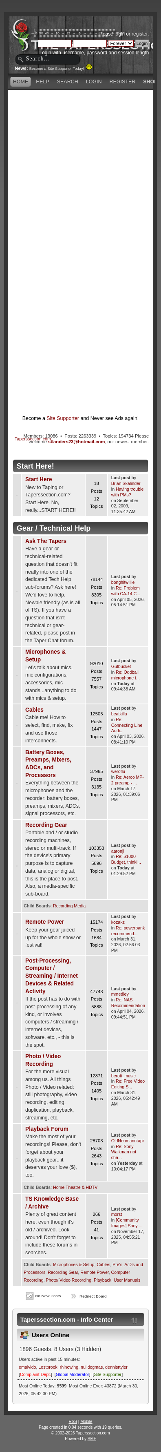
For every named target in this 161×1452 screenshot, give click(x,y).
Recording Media (69, 905)
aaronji (117, 851)
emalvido (27, 1367)
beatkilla (119, 713)
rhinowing (69, 1367)
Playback (102, 1280)
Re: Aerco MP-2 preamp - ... (127, 780)
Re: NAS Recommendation (128, 1002)
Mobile (86, 1421)
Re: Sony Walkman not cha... (123, 1152)
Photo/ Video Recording (68, 1280)
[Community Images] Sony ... (127, 1222)
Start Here (38, 479)
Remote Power (44, 922)
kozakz (118, 922)
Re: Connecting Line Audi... (127, 725)
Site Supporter (62, 418)
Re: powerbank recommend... (128, 930)
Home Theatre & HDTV (75, 1187)
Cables (34, 710)
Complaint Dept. (35, 1374)
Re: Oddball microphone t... (125, 675)
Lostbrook (47, 1367)
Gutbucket (121, 666)
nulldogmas (92, 1367)
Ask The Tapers (45, 541)
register (140, 34)
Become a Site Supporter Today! (61, 69)
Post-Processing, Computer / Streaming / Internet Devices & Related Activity (51, 976)
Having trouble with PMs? (127, 492)
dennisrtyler (116, 1367)
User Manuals (127, 1280)
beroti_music (123, 1075)
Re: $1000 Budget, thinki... (126, 859)
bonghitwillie (123, 582)
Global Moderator (72, 1374)
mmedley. (120, 994)
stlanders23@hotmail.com (76, 441)
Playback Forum (46, 1129)
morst (116, 1214)
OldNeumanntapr (127, 1140)
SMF (92, 1438)
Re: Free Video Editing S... (128, 1084)
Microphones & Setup (73, 1264)
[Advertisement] (80, 172)
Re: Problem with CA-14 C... (125, 590)
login (120, 34)
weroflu (118, 771)
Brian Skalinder (126, 483)
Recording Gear (46, 825)
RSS (72, 1421)
